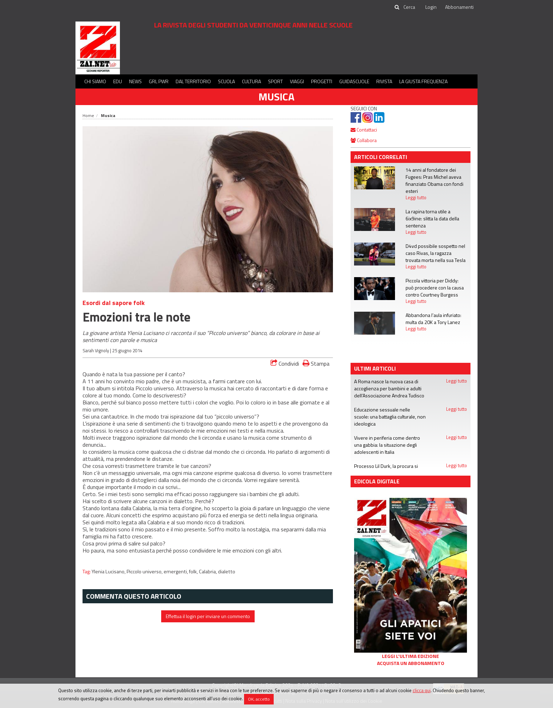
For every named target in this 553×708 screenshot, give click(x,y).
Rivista (384, 81)
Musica (276, 96)
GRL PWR (159, 81)
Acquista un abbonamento (410, 663)
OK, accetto (259, 699)
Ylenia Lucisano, (109, 571)
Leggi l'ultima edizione (410, 656)
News (135, 81)
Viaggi (297, 81)
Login (431, 7)
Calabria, (208, 571)
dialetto (226, 571)
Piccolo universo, (145, 571)
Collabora (364, 140)
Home (88, 115)
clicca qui (422, 690)
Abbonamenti (459, 7)
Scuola (226, 81)
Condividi (285, 363)
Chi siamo (95, 81)
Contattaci (364, 129)
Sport (275, 81)
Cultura (251, 81)
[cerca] (409, 7)
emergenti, (176, 571)
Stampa (316, 363)
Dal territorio (193, 81)
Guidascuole (354, 81)
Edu (117, 81)
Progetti (321, 81)
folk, (194, 571)
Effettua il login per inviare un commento (208, 616)
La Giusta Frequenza (423, 81)
